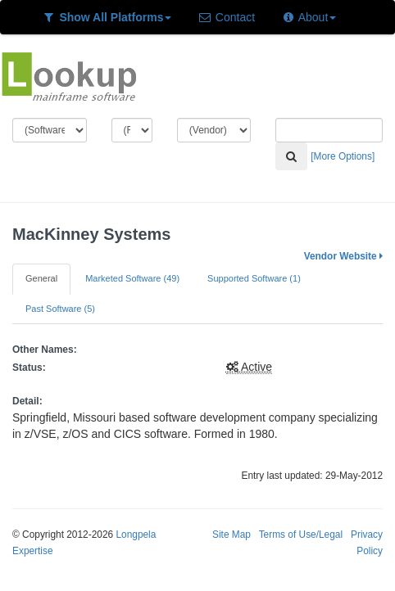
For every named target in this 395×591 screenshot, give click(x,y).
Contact (226, 17)
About (308, 17)
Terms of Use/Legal (301, 534)
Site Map (231, 534)
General (41, 278)
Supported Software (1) (254, 278)
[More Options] (343, 156)
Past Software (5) (60, 309)
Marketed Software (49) (132, 278)
